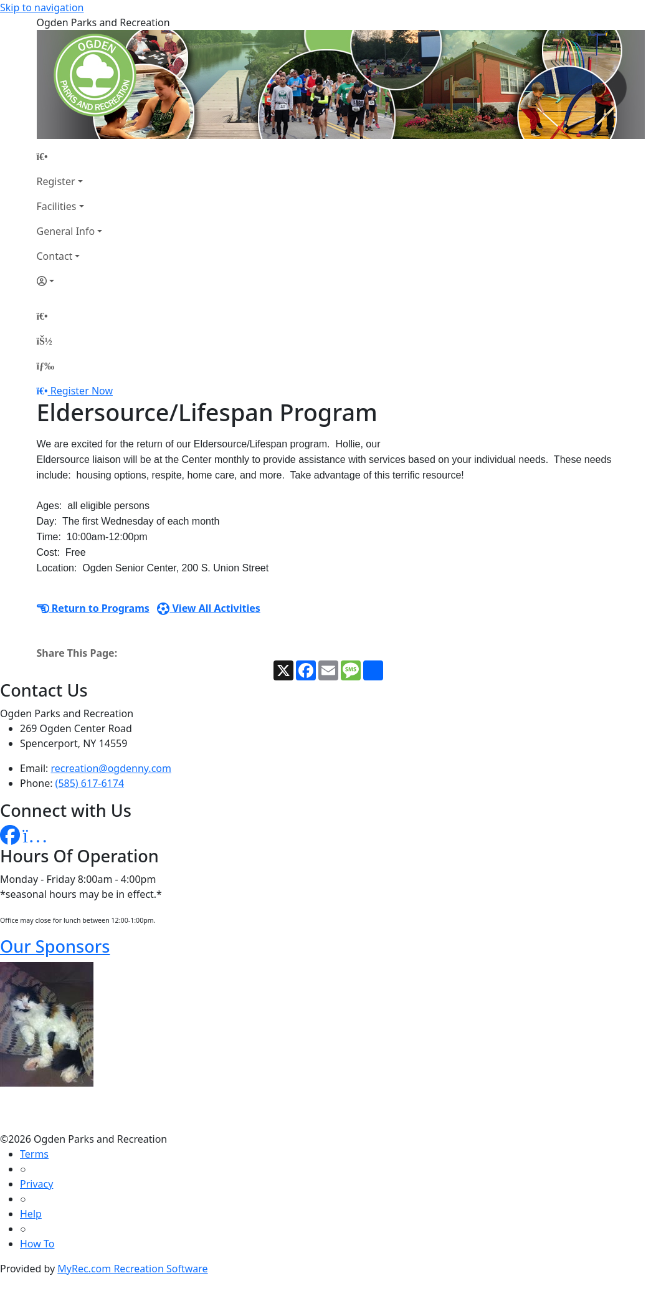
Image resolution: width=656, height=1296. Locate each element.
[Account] (70, 281)
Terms (34, 1154)
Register (56, 181)
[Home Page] (70, 156)
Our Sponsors (55, 946)
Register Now (81, 391)
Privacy (36, 1184)
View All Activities (208, 608)
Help (31, 1214)
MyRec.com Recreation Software (132, 1268)
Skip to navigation (41, 7)
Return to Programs (93, 608)
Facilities (57, 206)
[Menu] (45, 365)
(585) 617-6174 (89, 783)
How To (37, 1244)
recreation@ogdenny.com (111, 768)
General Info (66, 231)
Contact (55, 256)
